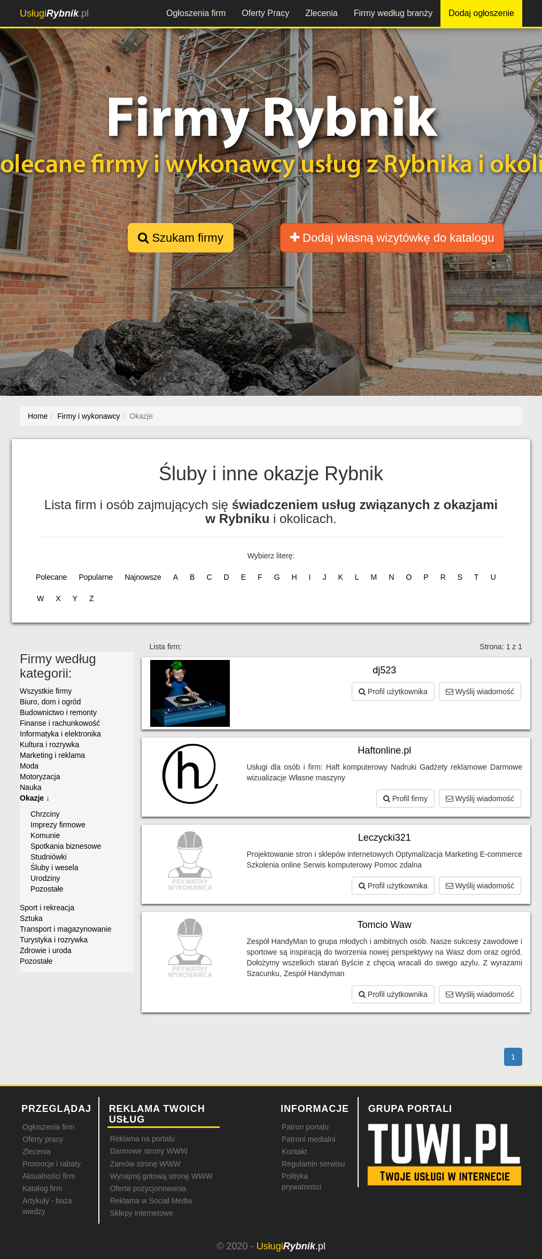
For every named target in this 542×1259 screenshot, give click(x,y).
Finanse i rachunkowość (60, 723)
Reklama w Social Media (151, 1200)
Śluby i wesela (54, 867)
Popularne (96, 577)
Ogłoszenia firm (196, 13)
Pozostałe (46, 889)
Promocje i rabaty (51, 1164)
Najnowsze (143, 577)
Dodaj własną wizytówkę (392, 237)
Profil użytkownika (393, 691)
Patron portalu (305, 1127)
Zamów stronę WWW (145, 1164)
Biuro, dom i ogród (50, 701)
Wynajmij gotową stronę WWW (161, 1176)
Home (38, 416)
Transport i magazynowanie (65, 929)
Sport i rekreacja (47, 907)
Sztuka (31, 918)
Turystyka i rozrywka (54, 939)
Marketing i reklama (52, 755)
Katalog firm (42, 1188)
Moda (29, 766)
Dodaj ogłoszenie (481, 13)
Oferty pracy (42, 1139)
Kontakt (294, 1151)
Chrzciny (44, 814)
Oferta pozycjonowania (148, 1188)
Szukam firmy (180, 237)
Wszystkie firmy (46, 691)
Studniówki (48, 857)
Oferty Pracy (265, 13)
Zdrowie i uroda (46, 950)
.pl (54, 13)
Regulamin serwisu (313, 1164)
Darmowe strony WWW (149, 1151)
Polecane (51, 577)
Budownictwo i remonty (58, 712)
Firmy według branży (393, 13)
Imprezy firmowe (58, 824)
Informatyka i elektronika (60, 734)
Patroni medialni (308, 1139)
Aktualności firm (48, 1176)
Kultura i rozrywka (49, 744)
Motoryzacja (40, 776)
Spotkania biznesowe (65, 846)
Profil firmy (405, 798)
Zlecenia (321, 13)
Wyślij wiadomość (480, 691)
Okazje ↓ (35, 798)
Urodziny (45, 878)
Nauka (30, 787)
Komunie (45, 835)
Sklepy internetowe (141, 1213)
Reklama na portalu (142, 1138)
